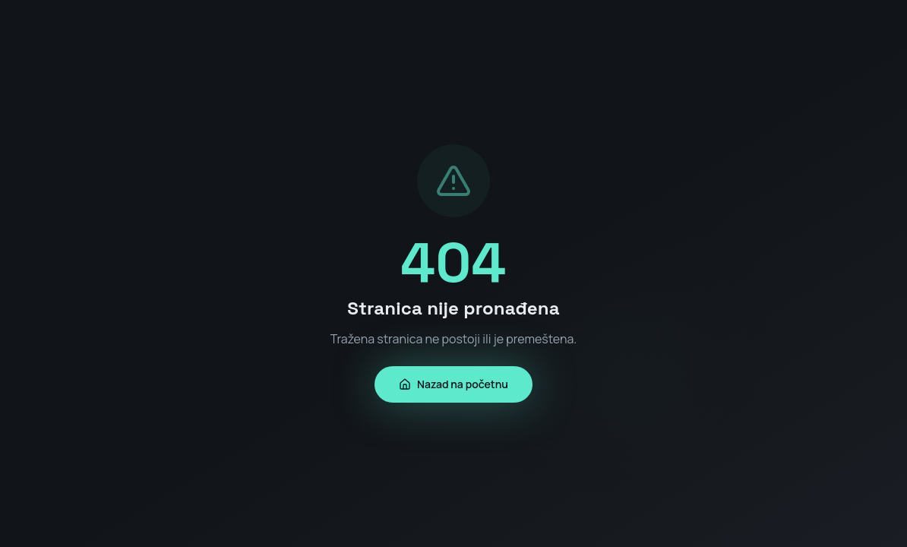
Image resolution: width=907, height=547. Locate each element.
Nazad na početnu (453, 384)
